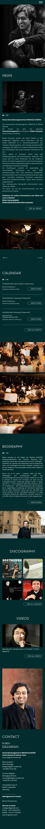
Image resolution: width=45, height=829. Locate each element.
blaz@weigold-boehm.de (11, 767)
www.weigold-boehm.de (11, 757)
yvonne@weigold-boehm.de (13, 778)
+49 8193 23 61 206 (9, 769)
